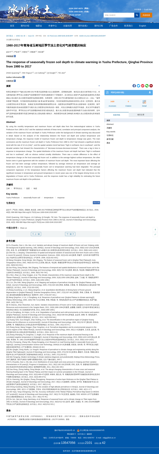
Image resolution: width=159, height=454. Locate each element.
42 (103, 443)
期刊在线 (83, 26)
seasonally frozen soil (31, 198)
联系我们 (128, 26)
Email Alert (148, 9)
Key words (111, 132)
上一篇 (36, 234)
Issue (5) (31, 36)
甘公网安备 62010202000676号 (90, 430)
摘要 (108, 120)
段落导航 (116, 115)
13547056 (68, 443)
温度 (28, 188)
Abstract (110, 124)
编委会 (39, 26)
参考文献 (110, 139)
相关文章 (140, 115)
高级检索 (146, 15)
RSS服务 (137, 9)
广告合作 (113, 26)
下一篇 (70, 234)
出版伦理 (67, 26)
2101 (88, 443)
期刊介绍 (25, 26)
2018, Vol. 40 (20, 36)
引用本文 (110, 135)
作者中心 (52, 26)
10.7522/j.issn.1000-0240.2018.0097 (60, 36)
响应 (35, 188)
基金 (108, 143)
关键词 (109, 128)
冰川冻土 (9, 36)
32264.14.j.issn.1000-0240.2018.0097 (92, 36)
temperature (48, 198)
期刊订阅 (98, 26)
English (142, 26)
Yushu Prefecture (13, 198)
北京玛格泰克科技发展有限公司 (84, 451)
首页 (12, 26)
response (61, 198)
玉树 (8, 188)
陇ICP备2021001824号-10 (65, 430)
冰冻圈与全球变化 (13, 40)
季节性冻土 (18, 188)
